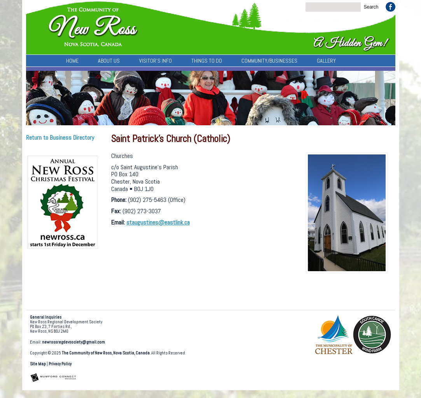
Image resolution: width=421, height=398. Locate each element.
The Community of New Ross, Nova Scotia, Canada (106, 353)
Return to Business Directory (60, 137)
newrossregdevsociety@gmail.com (73, 342)
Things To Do (206, 60)
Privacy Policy (60, 363)
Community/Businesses (269, 60)
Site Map (38, 363)
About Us (109, 60)
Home (72, 60)
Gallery (326, 60)
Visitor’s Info (155, 60)
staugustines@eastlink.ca (158, 222)
